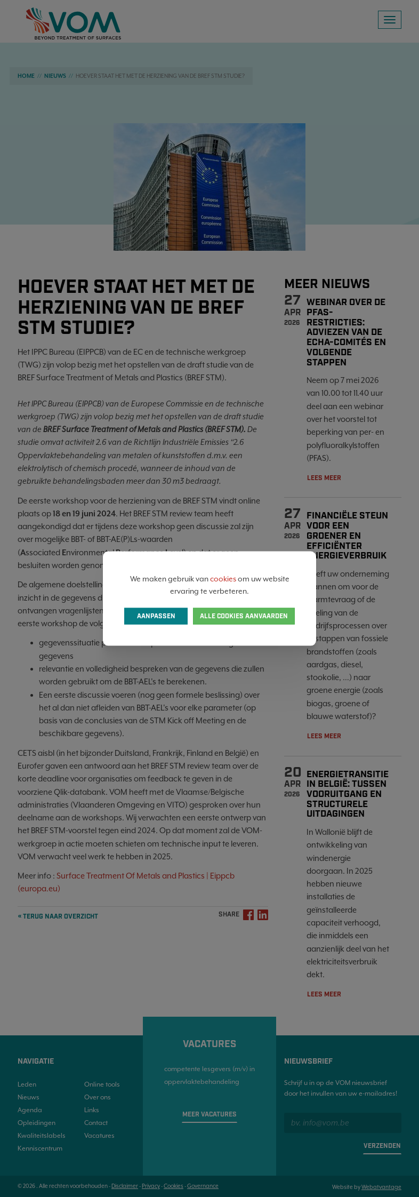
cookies (223, 578)
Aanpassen (156, 616)
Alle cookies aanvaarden (244, 616)
